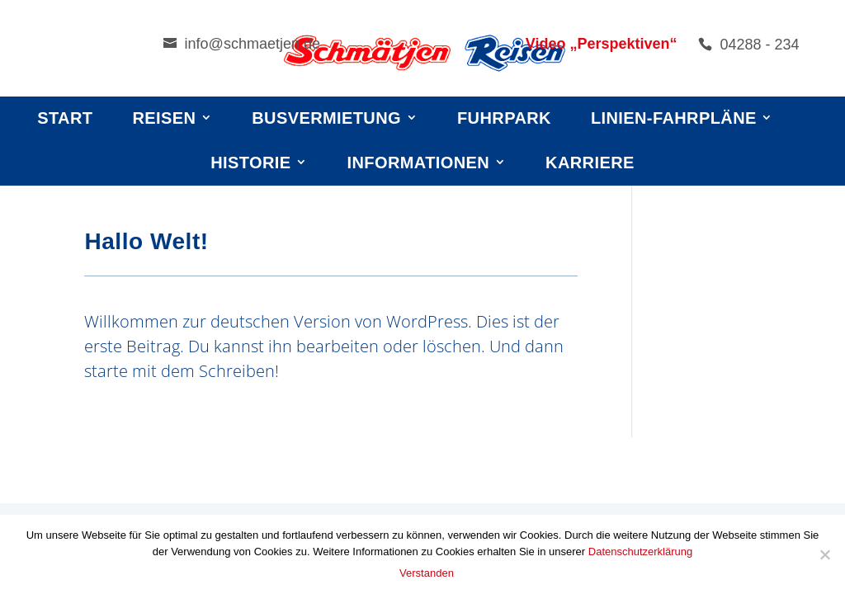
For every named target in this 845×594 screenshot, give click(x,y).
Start (64, 118)
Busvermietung (326, 118)
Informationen (418, 162)
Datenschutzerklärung (640, 551)
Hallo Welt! (146, 241)
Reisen (164, 118)
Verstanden (426, 573)
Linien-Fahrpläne (674, 118)
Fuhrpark (504, 118)
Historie (250, 162)
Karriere (590, 162)
